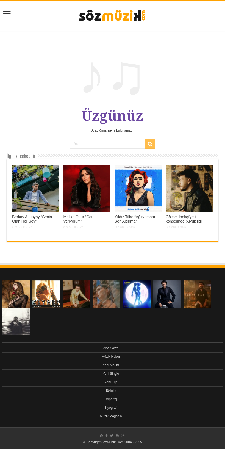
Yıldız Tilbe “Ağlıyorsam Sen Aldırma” (135, 219)
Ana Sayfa (110, 348)
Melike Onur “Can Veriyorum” (78, 219)
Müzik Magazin (111, 416)
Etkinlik (110, 391)
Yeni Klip (110, 382)
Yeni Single (111, 374)
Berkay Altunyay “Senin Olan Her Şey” (32, 219)
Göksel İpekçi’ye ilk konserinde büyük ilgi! (184, 219)
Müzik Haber (111, 357)
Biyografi (110, 408)
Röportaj (111, 399)
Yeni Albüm (111, 365)
